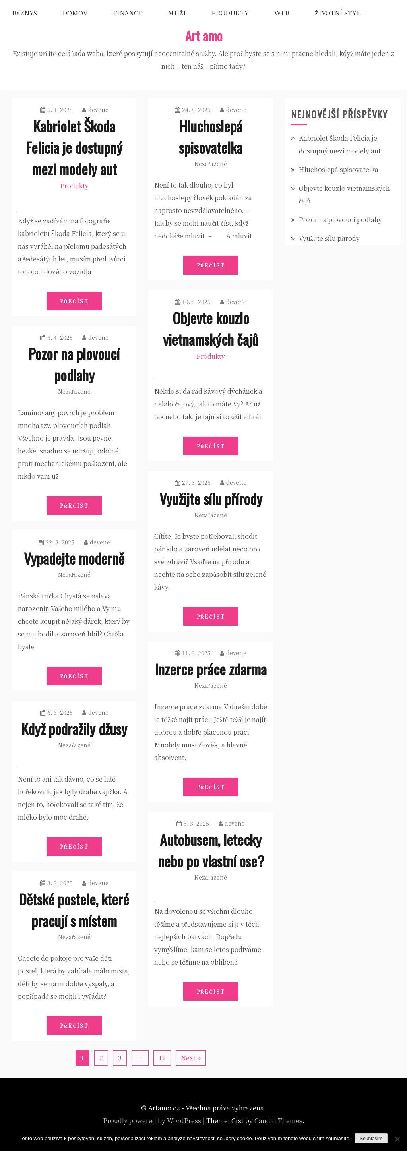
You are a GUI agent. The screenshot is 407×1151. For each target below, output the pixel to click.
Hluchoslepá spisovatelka (210, 136)
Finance (127, 12)
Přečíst (74, 301)
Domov (74, 12)
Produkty (230, 12)
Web (281, 12)
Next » (191, 1057)
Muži (177, 12)
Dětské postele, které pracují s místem (74, 909)
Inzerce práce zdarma (211, 668)
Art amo (203, 35)
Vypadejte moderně (74, 558)
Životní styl (337, 12)
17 (162, 1057)
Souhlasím (371, 1138)
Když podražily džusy (74, 728)
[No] (397, 1139)
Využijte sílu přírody (210, 498)
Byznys (24, 12)
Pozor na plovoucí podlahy (74, 364)
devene (95, 110)
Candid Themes (278, 1120)
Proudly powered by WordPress (152, 1120)
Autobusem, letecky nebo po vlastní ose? (211, 850)
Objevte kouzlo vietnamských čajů (210, 328)
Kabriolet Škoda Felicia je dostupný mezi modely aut (74, 147)
